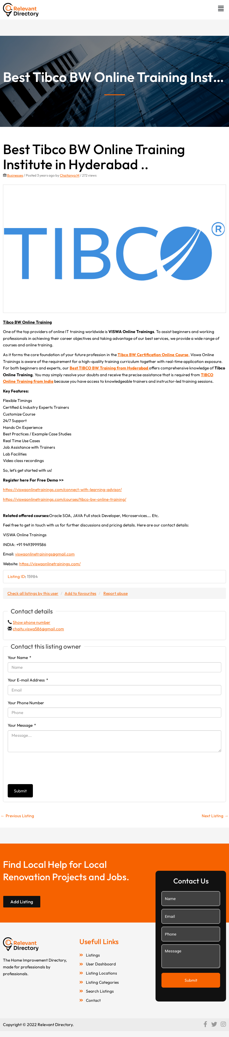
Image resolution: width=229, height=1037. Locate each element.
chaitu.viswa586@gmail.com (38, 628)
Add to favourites (80, 593)
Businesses (15, 175)
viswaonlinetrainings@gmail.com (45, 554)
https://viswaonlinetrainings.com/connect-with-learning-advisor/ (62, 489)
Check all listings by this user (32, 593)
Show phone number (31, 622)
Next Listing (215, 815)
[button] (221, 8)
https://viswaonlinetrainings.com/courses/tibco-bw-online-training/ (64, 499)
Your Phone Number (26, 702)
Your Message (22, 725)
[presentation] (53, 768)
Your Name (19, 657)
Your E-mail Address (28, 680)
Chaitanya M (69, 175)
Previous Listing (17, 815)
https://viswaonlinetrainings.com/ (50, 563)
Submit (20, 791)
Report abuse (115, 593)
